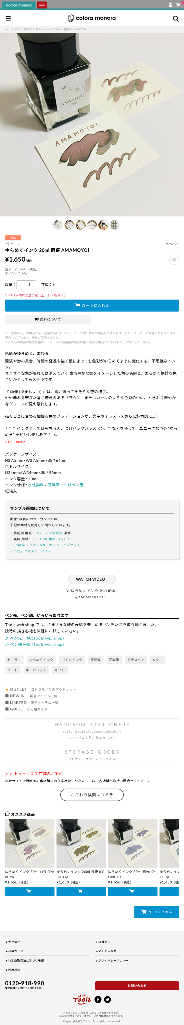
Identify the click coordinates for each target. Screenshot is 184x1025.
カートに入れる (96, 305)
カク (17, 29)
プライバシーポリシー (113, 960)
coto (7, 29)
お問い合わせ (137, 986)
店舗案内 (104, 941)
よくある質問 (107, 951)
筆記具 (28, 29)
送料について (48, 319)
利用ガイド (15, 951)
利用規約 (14, 969)
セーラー (16, 244)
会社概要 (14, 941)
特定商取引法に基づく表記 (26, 960)
